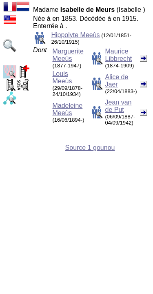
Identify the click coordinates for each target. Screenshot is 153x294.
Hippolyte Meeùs (75, 34)
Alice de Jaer (116, 81)
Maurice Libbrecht (118, 55)
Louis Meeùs (62, 77)
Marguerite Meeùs (67, 55)
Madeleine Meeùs (67, 109)
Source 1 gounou (90, 147)
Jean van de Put (118, 106)
